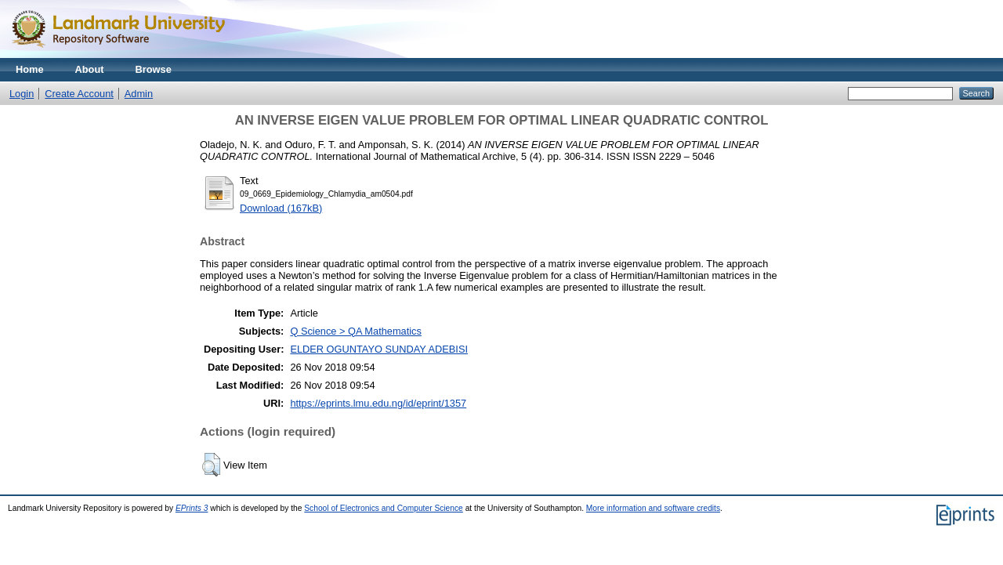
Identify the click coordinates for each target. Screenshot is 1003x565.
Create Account (79, 94)
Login (21, 94)
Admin (139, 94)
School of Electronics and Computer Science (383, 508)
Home (30, 69)
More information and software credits (653, 508)
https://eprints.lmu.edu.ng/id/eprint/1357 (378, 403)
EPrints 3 (192, 508)
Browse (154, 69)
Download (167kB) (281, 208)
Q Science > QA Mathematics (356, 331)
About (89, 69)
